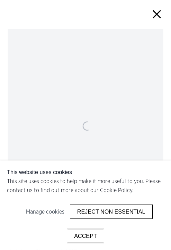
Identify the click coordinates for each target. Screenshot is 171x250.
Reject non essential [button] (111, 211)
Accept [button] (85, 236)
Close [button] (157, 14)
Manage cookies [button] (45, 211)
